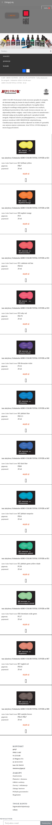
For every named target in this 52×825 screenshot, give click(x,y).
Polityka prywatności (20, 791)
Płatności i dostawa (20, 779)
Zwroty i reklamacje (20, 785)
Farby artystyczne (41, 78)
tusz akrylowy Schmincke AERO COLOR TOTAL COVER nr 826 (25, 208)
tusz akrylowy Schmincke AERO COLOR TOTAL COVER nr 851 (25, 558)
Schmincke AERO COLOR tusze (20, 80)
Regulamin (17, 794)
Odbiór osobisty (18, 782)
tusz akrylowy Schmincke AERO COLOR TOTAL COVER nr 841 (25, 408)
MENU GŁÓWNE (12, 78)
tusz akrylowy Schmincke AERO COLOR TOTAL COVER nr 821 (25, 158)
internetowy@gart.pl (19, 768)
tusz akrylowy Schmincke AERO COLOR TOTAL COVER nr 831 (25, 258)
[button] (6, 56)
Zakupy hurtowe (19, 788)
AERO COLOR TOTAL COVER (11, 83)
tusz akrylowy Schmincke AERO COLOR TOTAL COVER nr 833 (25, 308)
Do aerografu (5, 80)
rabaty (15, 809)
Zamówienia (17, 775)
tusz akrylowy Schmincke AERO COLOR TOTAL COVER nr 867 (25, 659)
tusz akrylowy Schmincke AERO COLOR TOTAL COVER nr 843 (25, 458)
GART (3, 78)
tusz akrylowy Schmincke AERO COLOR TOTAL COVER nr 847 (25, 508)
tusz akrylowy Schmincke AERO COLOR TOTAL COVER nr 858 (25, 609)
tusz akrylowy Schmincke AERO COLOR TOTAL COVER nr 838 (25, 358)
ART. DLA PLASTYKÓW (27, 78)
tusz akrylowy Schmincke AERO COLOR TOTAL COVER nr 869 (25, 709)
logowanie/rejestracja (21, 806)
